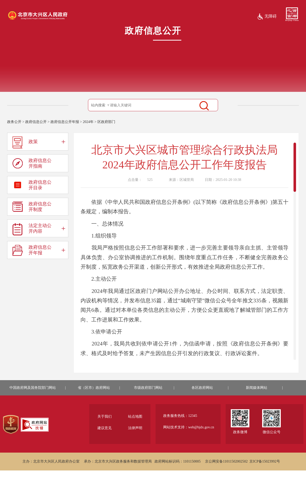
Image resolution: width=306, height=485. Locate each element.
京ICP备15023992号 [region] (264, 461)
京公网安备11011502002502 (226, 461)
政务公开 (14, 122)
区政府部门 (106, 122)
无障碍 (267, 17)
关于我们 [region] (104, 416)
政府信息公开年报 (64, 122)
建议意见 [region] (104, 428)
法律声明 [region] (135, 428)
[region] (11, 424)
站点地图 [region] (135, 416)
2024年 (88, 122)
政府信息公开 (36, 122)
